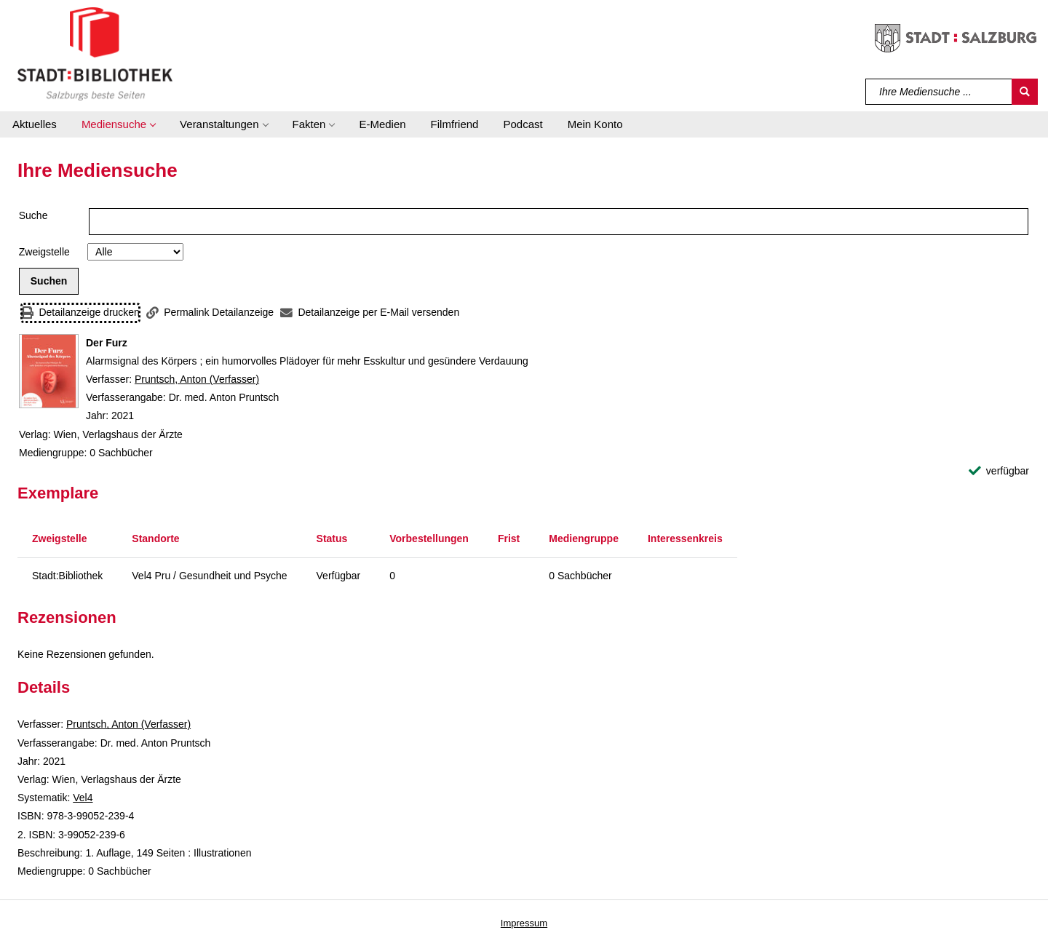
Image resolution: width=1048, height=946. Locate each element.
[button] (118, 124)
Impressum (524, 923)
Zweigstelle (44, 252)
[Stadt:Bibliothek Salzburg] (94, 53)
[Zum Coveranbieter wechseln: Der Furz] (49, 371)
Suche (33, 215)
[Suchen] (1025, 92)
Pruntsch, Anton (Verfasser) (197, 379)
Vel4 (82, 797)
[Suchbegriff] (939, 91)
